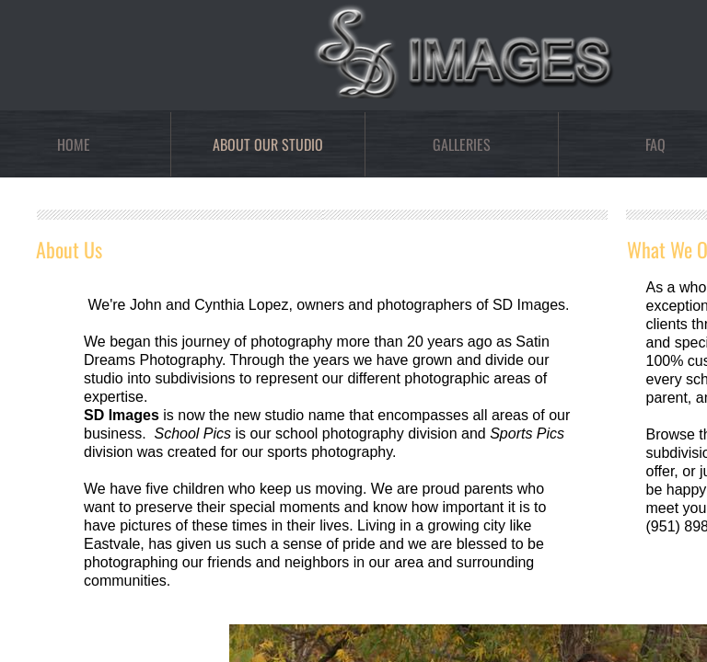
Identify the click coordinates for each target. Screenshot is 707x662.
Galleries (462, 144)
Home (73, 144)
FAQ (655, 144)
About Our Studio (268, 144)
